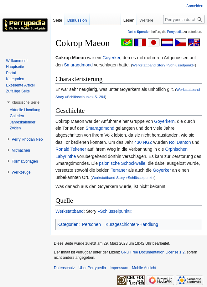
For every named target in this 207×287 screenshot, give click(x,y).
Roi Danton (180, 142)
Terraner (119, 170)
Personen (91, 224)
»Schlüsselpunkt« (114, 211)
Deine (139, 32)
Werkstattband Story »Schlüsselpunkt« (163, 65)
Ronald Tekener (70, 149)
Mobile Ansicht (144, 268)
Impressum (119, 268)
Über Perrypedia (92, 268)
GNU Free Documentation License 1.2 (152, 252)
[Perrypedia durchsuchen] (183, 19)
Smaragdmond (78, 64)
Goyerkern (164, 121)
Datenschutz (64, 268)
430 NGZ (143, 142)
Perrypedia (175, 32)
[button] (25, 102)
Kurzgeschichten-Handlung (132, 224)
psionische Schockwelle (122, 163)
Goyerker (111, 57)
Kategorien (68, 224)
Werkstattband (69, 211)
